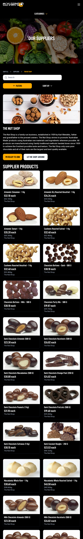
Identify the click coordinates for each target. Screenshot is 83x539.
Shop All (5, 71)
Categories (41, 13)
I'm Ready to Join (12, 157)
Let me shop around (35, 157)
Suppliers (16, 71)
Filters (17, 86)
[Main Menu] (79, 5)
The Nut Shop (28, 71)
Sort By (48, 86)
